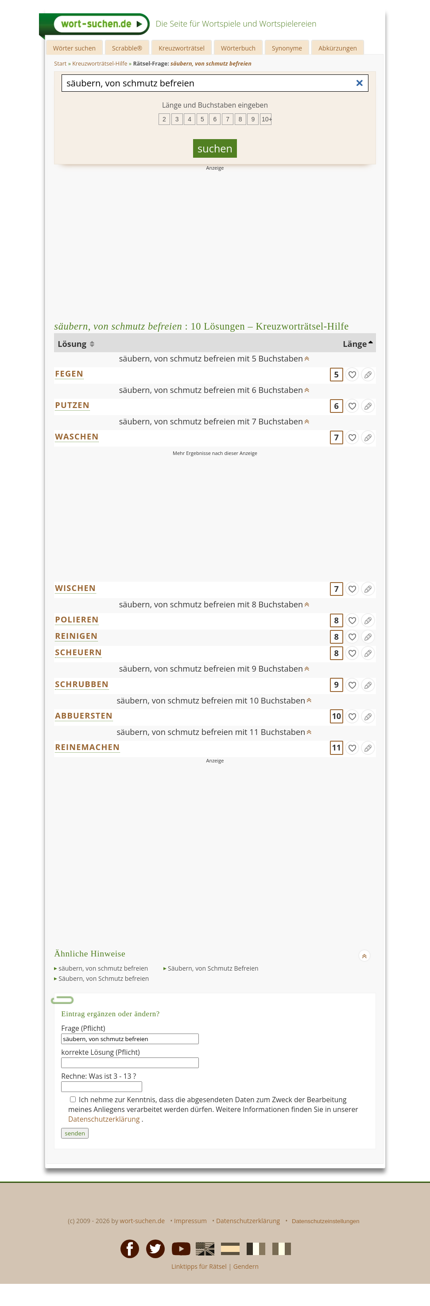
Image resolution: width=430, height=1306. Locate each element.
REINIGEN (76, 635)
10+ (266, 119)
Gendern (246, 1266)
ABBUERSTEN (83, 715)
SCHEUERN (78, 652)
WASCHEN (77, 436)
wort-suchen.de (142, 1221)
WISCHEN (75, 588)
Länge (355, 343)
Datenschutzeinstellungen (326, 1221)
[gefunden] (352, 374)
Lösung (73, 343)
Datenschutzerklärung (105, 1119)
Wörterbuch (238, 48)
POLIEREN (77, 619)
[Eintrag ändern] (368, 374)
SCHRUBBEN (82, 684)
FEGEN (69, 373)
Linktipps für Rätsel (199, 1266)
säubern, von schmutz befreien (103, 968)
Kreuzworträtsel (182, 48)
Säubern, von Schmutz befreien (103, 978)
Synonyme (287, 48)
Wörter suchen (74, 48)
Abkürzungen (337, 48)
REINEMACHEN (87, 747)
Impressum (190, 1221)
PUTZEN (72, 405)
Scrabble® (127, 48)
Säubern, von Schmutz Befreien (213, 968)
